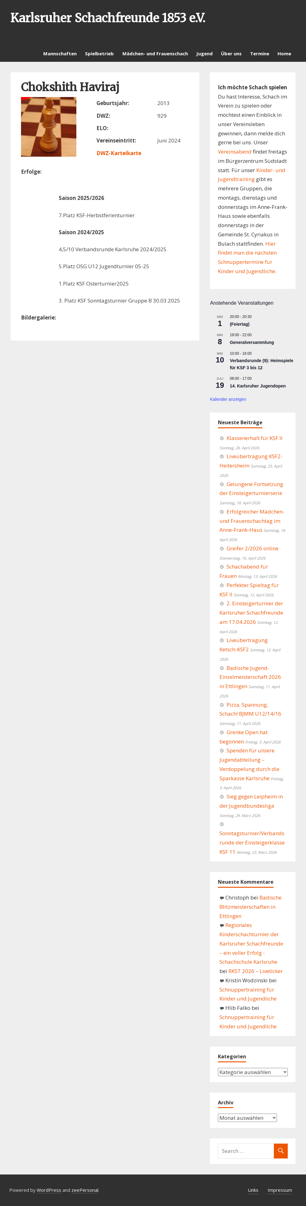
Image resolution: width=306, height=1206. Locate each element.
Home (284, 53)
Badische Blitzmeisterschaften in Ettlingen (250, 907)
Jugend (204, 53)
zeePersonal (84, 1190)
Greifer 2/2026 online (252, 548)
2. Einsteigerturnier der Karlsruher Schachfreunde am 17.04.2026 (251, 612)
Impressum (280, 1190)
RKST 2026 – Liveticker (255, 971)
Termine (259, 53)
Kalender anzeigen (228, 399)
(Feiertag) (239, 324)
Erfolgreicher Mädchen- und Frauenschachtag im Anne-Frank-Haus (251, 521)
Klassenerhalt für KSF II (255, 438)
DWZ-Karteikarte (118, 153)
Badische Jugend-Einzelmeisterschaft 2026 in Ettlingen (250, 677)
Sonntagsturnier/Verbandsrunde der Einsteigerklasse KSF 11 (252, 842)
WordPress (49, 1190)
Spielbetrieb (99, 53)
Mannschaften (60, 53)
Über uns (231, 53)
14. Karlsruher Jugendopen (258, 385)
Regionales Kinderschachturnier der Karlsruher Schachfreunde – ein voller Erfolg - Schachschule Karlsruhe (251, 943)
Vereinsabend (235, 151)
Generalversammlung (252, 342)
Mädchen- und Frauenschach (155, 53)
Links (253, 1190)
